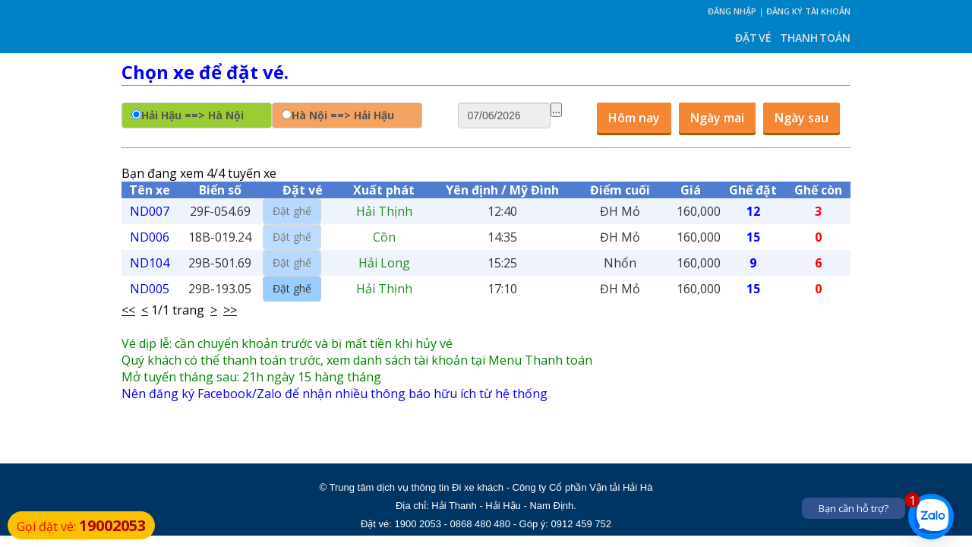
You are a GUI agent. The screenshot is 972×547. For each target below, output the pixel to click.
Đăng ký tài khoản (808, 11)
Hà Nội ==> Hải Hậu (343, 115)
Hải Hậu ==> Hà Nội (192, 115)
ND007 (149, 211)
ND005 (149, 288)
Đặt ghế (292, 288)
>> (230, 310)
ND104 (149, 263)
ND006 (149, 237)
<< (128, 310)
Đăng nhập (732, 11)
